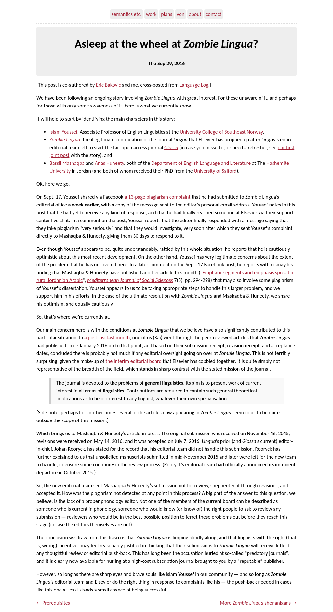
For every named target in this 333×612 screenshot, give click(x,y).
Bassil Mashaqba (67, 163)
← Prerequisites (53, 603)
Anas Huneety (109, 163)
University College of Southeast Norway (221, 132)
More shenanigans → (258, 603)
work (151, 14)
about (195, 14)
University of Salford (215, 171)
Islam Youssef (63, 132)
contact (213, 14)
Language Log (194, 85)
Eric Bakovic (108, 85)
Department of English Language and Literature (201, 163)
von (180, 14)
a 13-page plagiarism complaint (158, 197)
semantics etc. (126, 14)
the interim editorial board (134, 361)
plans (166, 14)
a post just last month (107, 337)
